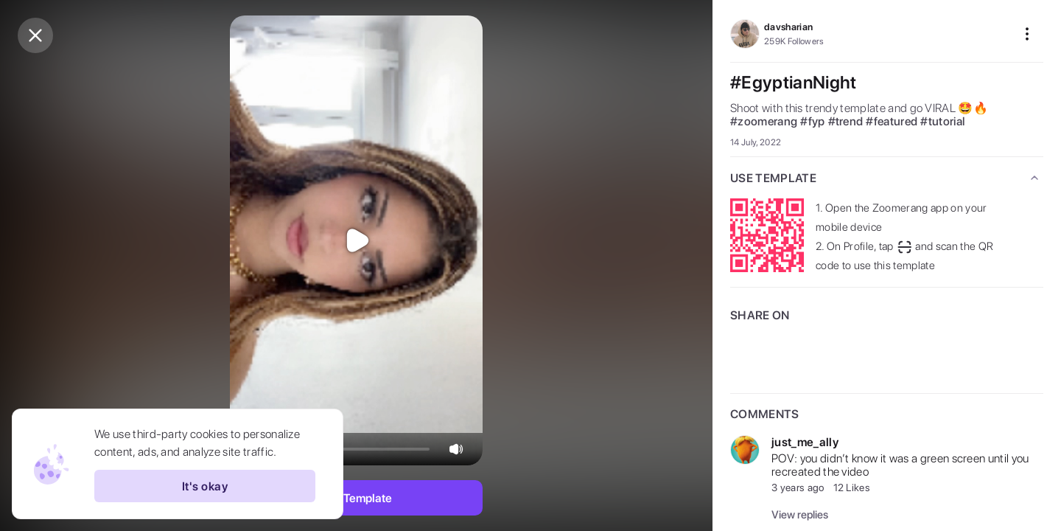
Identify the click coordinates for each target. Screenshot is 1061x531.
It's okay (204, 486)
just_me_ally (804, 442)
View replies (799, 514)
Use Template (356, 498)
